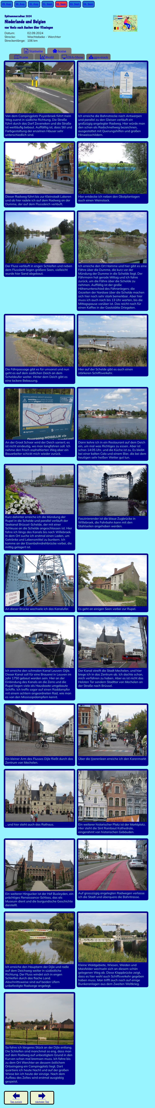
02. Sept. (61, 4)
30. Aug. (20, 4)
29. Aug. (7, 4)
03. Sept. (75, 4)
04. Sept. (89, 4)
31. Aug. (34, 4)
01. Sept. (48, 4)
